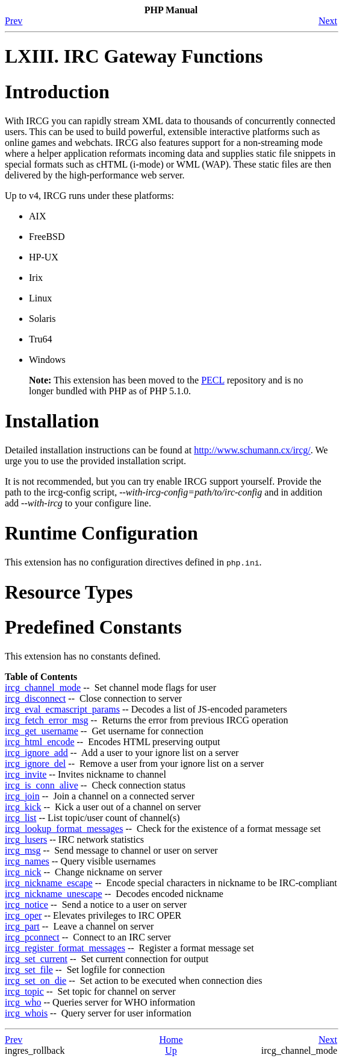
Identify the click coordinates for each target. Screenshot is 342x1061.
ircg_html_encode (40, 742)
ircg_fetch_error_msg (47, 720)
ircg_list (20, 818)
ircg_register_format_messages (65, 948)
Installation (52, 421)
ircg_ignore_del (35, 763)
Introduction (57, 91)
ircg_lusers (26, 839)
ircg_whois (26, 1013)
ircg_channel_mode (43, 687)
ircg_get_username (41, 731)
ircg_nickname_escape (49, 883)
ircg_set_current (36, 959)
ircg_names (27, 861)
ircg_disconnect (35, 698)
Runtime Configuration (101, 533)
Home (170, 1039)
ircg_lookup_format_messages (64, 828)
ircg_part (22, 926)
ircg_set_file (29, 970)
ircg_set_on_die (35, 980)
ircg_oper (23, 915)
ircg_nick (23, 872)
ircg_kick (23, 807)
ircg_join (22, 796)
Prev (13, 21)
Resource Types (68, 592)
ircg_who (23, 1002)
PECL (213, 380)
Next (328, 21)
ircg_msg (23, 850)
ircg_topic (24, 991)
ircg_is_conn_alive (41, 785)
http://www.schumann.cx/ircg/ (252, 450)
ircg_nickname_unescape (53, 894)
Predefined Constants (93, 627)
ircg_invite (25, 774)
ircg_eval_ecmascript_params (62, 709)
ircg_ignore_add (36, 753)
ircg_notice (26, 904)
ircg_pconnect (32, 937)
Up (171, 1050)
